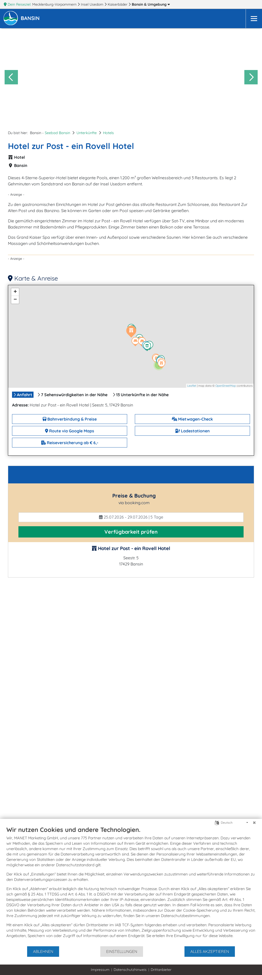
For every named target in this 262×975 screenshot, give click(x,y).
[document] (131, 886)
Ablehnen (43, 951)
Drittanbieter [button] (161, 969)
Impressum (100, 969)
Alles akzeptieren (209, 951)
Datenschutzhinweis (130, 969)
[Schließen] (254, 823)
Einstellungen (121, 951)
